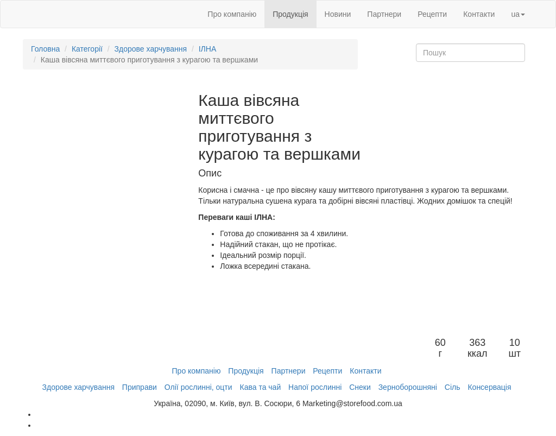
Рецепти (432, 14)
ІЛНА (208, 49)
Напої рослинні (315, 387)
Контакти (479, 14)
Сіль (452, 387)
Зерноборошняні (407, 387)
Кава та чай (260, 387)
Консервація (489, 387)
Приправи (139, 387)
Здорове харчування (151, 49)
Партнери (384, 14)
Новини (338, 14)
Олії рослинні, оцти (198, 387)
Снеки (360, 387)
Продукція (290, 14)
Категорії (87, 49)
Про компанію (231, 14)
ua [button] (518, 14)
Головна (45, 49)
